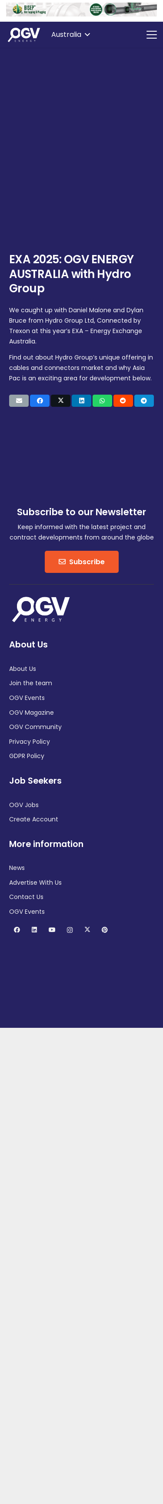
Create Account (33, 819)
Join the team (30, 683)
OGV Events (27, 697)
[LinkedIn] (34, 930)
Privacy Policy (29, 741)
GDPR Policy (26, 756)
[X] (87, 930)
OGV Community (35, 727)
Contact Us (26, 897)
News (17, 867)
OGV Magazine (31, 712)
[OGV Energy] (24, 34)
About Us (22, 668)
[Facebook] (16, 930)
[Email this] (19, 401)
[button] (70, 35)
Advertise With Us (35, 882)
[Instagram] (69, 930)
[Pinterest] (105, 930)
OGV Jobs (24, 805)
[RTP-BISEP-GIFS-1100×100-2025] (81, 14)
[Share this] (40, 401)
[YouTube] (52, 930)
